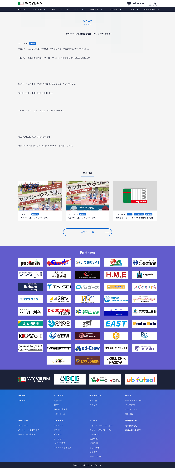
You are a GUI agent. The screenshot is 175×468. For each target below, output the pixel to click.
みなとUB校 (94, 447)
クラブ (78, 9)
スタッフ (93, 404)
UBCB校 (93, 451)
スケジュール (59, 413)
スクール (120, 9)
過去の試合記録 (60, 409)
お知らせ (36, 9)
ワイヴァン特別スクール (100, 430)
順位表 (57, 404)
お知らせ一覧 (95, 232)
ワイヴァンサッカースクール (102, 425)
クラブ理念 (130, 404)
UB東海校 (93, 443)
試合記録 (58, 400)
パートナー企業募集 (27, 434)
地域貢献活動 (135, 9)
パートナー (92, 9)
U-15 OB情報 (59, 443)
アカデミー (106, 9)
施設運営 (129, 413)
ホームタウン (131, 409)
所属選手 (58, 434)
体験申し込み (95, 456)
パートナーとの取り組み (28, 430)
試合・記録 (48, 9)
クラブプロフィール (134, 400)
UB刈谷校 (93, 438)
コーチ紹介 (58, 438)
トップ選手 (94, 400)
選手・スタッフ (64, 9)
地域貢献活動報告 (133, 430)
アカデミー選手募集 (62, 447)
